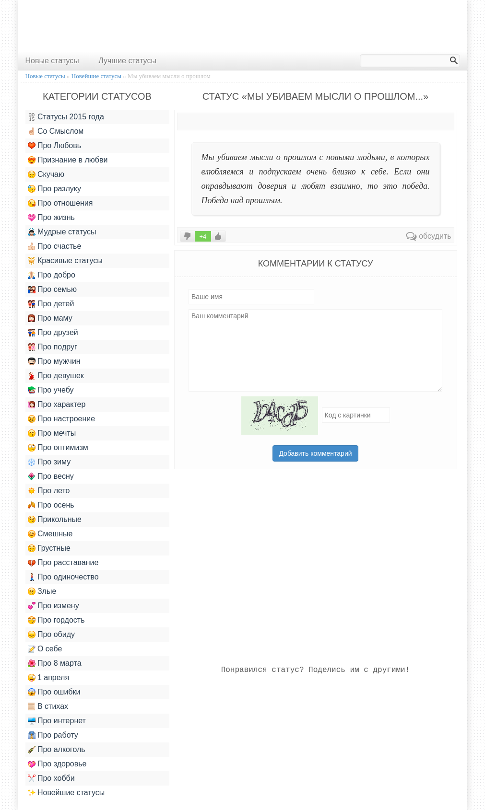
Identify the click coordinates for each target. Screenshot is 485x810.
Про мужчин (54, 361)
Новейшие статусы (66, 793)
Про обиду (51, 634)
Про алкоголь (56, 749)
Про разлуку (55, 189)
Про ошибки (54, 692)
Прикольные (55, 519)
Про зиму (49, 462)
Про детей (51, 304)
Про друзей (53, 332)
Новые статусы (52, 61)
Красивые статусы (65, 261)
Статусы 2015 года (66, 117)
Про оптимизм (58, 447)
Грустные (49, 548)
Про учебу (51, 390)
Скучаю (46, 174)
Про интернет (57, 721)
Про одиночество (63, 577)
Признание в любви (68, 160)
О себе (45, 649)
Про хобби (51, 778)
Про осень (51, 505)
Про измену (53, 606)
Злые (42, 591)
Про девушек (56, 376)
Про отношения (60, 203)
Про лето (49, 491)
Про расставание (63, 562)
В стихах (48, 706)
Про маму (50, 318)
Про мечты (52, 433)
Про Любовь (55, 146)
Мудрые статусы (62, 232)
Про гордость (56, 620)
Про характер (57, 404)
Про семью (52, 289)
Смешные (50, 534)
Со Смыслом (56, 131)
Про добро (51, 275)
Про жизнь (51, 217)
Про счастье (55, 246)
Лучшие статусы (127, 61)
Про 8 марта (55, 663)
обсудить (428, 236)
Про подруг (52, 347)
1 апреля (49, 678)
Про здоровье (57, 764)
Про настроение (61, 419)
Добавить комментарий (315, 453)
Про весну (51, 476)
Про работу (53, 735)
